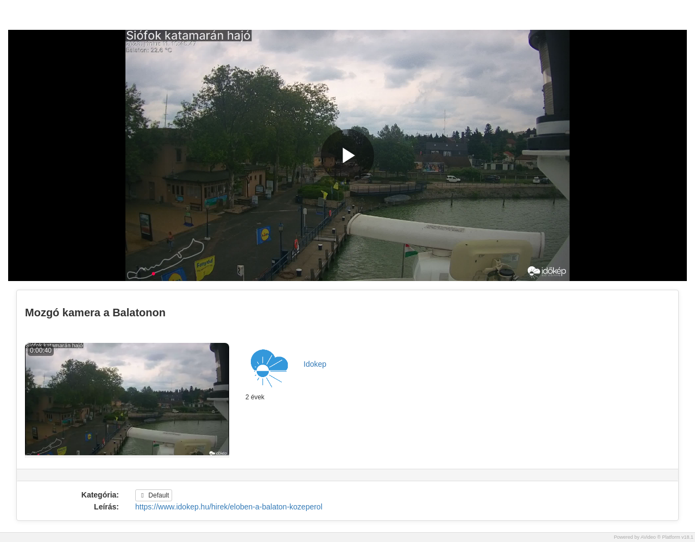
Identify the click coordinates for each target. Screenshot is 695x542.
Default (153, 495)
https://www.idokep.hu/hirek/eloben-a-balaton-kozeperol (229, 506)
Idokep (315, 364)
